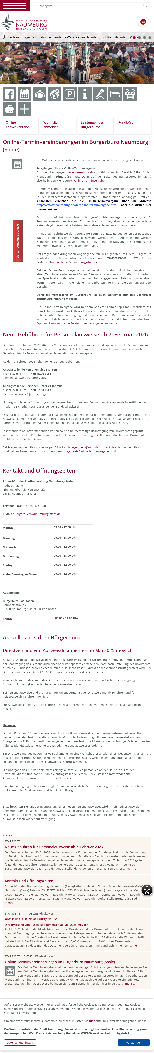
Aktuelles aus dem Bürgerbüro (31, 919)
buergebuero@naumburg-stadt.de (91, 447)
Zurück (7, 835)
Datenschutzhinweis (20, 1042)
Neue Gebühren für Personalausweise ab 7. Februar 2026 (54, 846)
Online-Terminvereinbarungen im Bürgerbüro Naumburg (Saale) (60, 961)
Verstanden (134, 1042)
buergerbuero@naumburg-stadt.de (74, 262)
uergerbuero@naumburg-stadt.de (38, 514)
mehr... (131, 868)
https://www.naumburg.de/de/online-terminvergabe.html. (77, 451)
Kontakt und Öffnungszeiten (29, 880)
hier (92, 1021)
